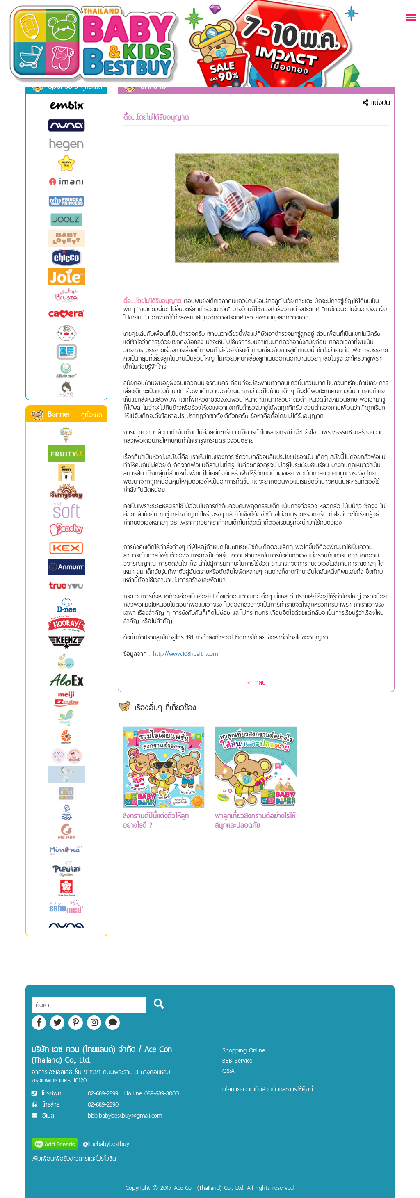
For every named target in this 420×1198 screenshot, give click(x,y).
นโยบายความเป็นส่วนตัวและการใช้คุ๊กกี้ (267, 1089)
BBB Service (237, 1060)
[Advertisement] (348, 849)
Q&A (228, 1071)
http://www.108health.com (185, 653)
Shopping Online (243, 1050)
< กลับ (256, 682)
